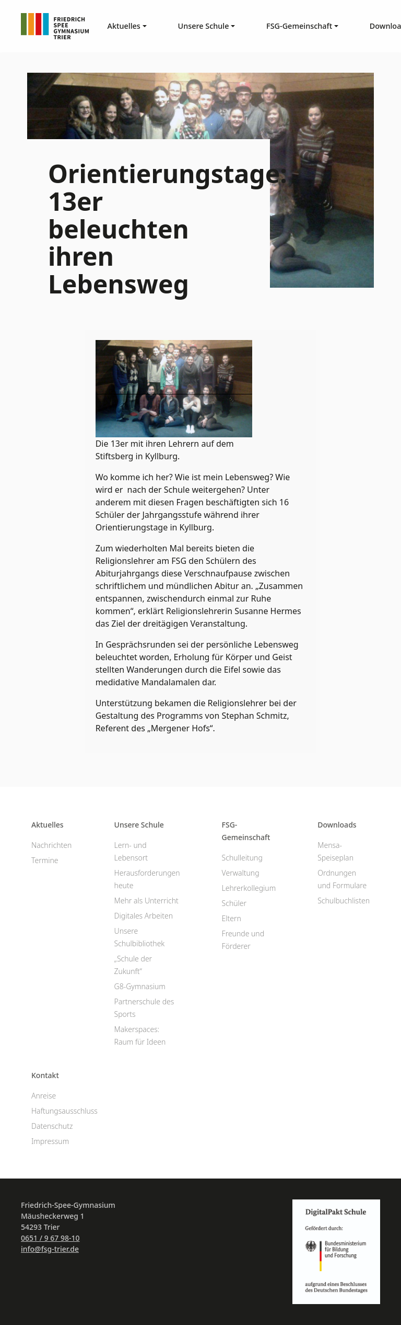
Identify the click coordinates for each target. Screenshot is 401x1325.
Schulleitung (242, 858)
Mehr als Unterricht (146, 900)
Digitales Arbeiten (143, 916)
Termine (44, 860)
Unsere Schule (139, 825)
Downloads (336, 825)
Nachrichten (51, 845)
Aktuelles (47, 825)
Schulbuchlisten (343, 900)
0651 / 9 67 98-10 (50, 1238)
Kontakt (45, 1075)
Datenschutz (52, 1126)
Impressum (50, 1141)
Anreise (43, 1096)
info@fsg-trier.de (50, 1249)
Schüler (234, 903)
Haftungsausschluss (64, 1111)
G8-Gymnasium (140, 986)
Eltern (231, 918)
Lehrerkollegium (249, 888)
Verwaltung (241, 873)
